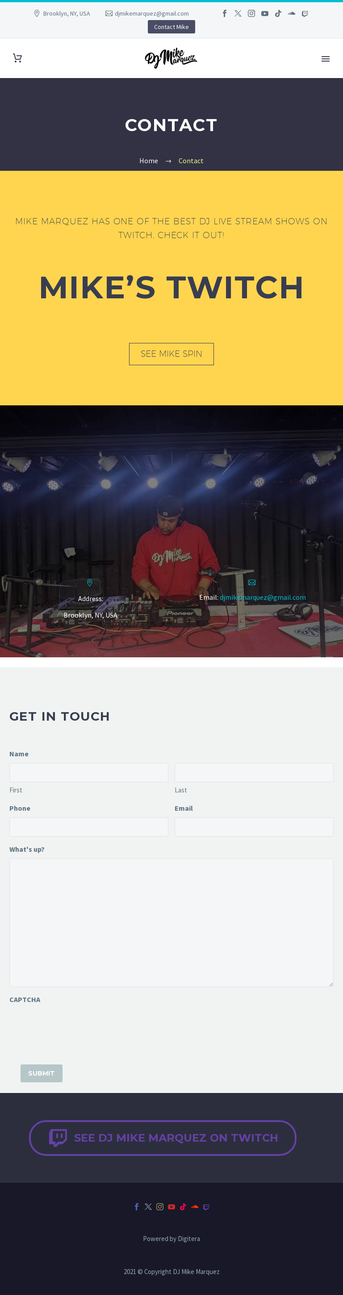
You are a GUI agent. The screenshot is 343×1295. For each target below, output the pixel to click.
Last (181, 790)
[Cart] (17, 58)
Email (184, 808)
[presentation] (77, 1026)
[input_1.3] (88, 772)
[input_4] (171, 922)
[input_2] (88, 827)
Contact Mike (171, 27)
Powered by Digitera (171, 1239)
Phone (19, 808)
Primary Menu (326, 59)
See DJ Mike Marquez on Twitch (162, 1138)
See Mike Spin (171, 354)
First (15, 790)
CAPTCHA (24, 999)
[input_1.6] (254, 772)
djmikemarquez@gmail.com (152, 13)
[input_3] (254, 827)
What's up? (27, 849)
